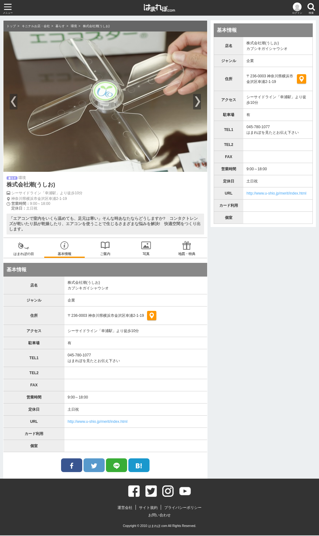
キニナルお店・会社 (36, 26)
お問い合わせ (159, 516)
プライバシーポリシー (183, 508)
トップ (11, 26)
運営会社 (124, 508)
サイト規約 (148, 508)
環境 (74, 26)
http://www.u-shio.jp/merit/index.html (97, 422)
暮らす (60, 26)
